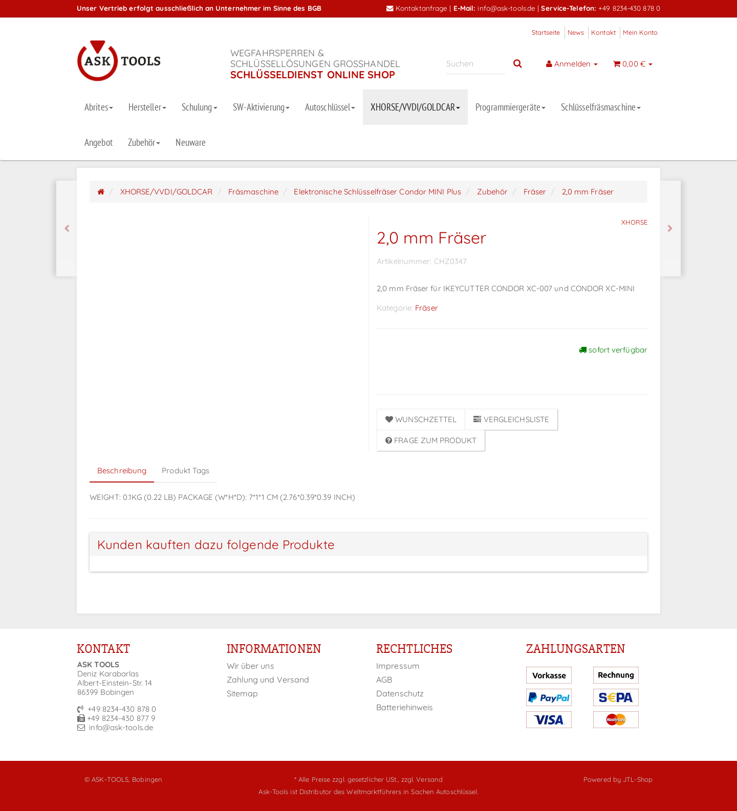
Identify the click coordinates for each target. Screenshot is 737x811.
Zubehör (144, 142)
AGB (384, 679)
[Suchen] (475, 63)
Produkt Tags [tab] (185, 470)
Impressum (398, 666)
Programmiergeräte (510, 107)
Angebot (98, 142)
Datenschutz (400, 693)
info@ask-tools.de (506, 8)
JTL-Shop (638, 779)
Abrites (98, 107)
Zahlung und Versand (268, 679)
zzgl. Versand (422, 779)
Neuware (191, 142)
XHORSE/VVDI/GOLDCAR (415, 107)
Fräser (426, 308)
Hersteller (147, 107)
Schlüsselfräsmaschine (601, 107)
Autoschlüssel (330, 107)
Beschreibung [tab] (121, 470)
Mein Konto (640, 32)
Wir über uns (250, 666)
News (576, 32)
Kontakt (603, 32)
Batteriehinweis (404, 707)
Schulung (200, 107)
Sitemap (242, 693)
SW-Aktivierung (261, 107)
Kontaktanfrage (417, 8)
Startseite (546, 32)
